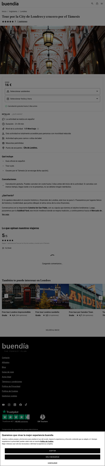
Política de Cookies (46, 441)
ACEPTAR (52, 451)
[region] (52, 448)
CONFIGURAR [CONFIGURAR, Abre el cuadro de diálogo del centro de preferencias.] (52, 463)
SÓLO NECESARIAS (52, 457)
